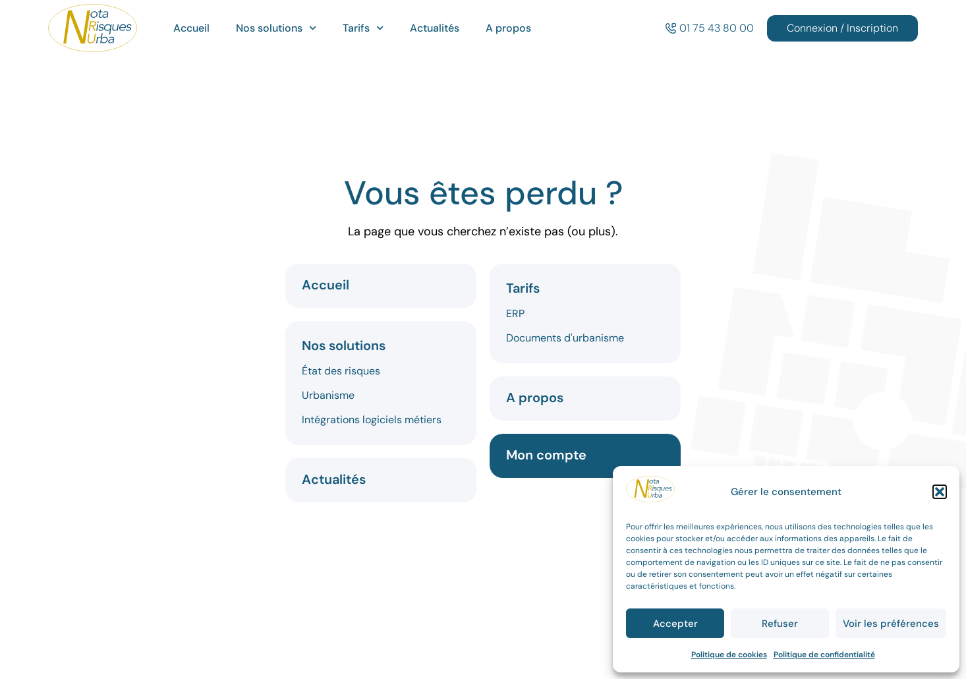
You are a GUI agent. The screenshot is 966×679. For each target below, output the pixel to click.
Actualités (434, 28)
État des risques (341, 371)
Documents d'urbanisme (565, 338)
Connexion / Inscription (842, 28)
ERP (515, 313)
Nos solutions (276, 28)
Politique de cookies (729, 654)
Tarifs (363, 28)
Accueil (191, 28)
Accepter (675, 623)
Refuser (780, 623)
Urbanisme (328, 395)
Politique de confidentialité (824, 654)
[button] (939, 491)
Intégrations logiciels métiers (371, 420)
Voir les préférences (891, 623)
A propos (508, 28)
